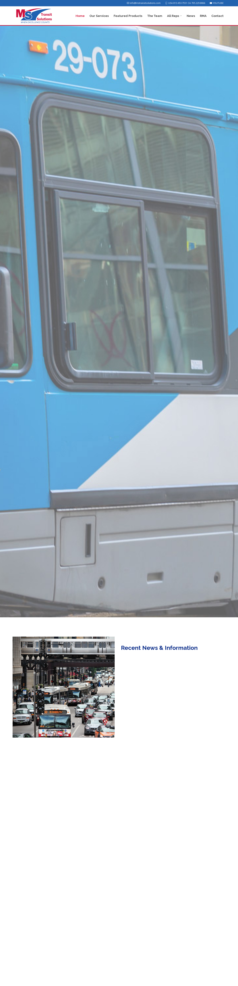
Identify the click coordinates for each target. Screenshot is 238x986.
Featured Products (128, 16)
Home (80, 16)
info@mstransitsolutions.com (145, 3)
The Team (154, 16)
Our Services (99, 16)
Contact (217, 16)
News (191, 16)
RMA (203, 16)
